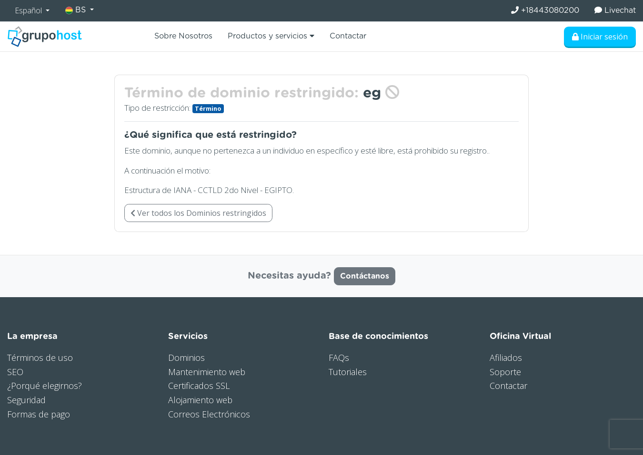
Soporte (505, 372)
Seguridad (26, 400)
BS (76, 10)
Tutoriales (348, 372)
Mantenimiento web (206, 372)
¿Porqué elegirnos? (44, 385)
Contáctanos (364, 276)
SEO (15, 372)
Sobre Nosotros (183, 36)
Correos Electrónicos (209, 414)
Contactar (348, 36)
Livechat (615, 10)
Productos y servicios (271, 36)
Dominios (186, 357)
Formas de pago (38, 414)
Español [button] (29, 10)
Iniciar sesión (600, 36)
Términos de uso (40, 357)
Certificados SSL (199, 385)
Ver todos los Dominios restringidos (198, 213)
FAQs (339, 357)
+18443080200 (545, 10)
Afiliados (506, 357)
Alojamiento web (200, 400)
